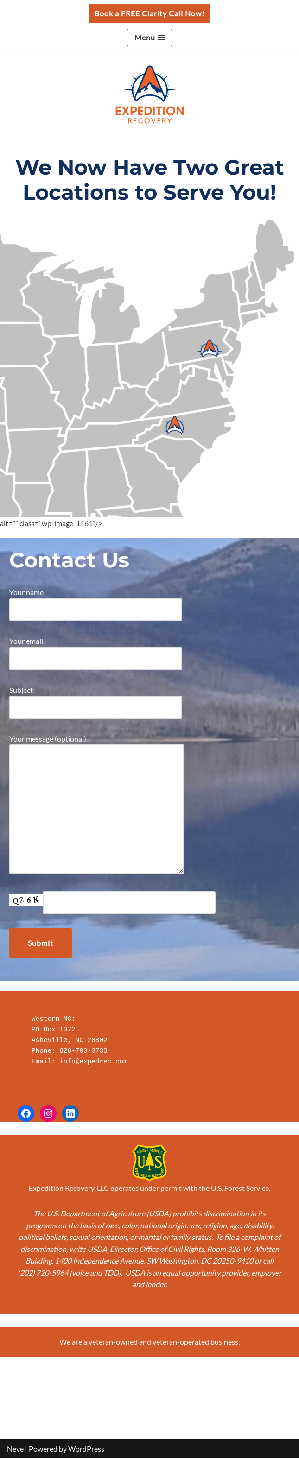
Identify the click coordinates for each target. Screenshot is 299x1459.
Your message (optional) (96, 805)
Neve (15, 1449)
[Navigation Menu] (149, 37)
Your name (95, 601)
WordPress (86, 1449)
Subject (95, 698)
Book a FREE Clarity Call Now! (149, 13)
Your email (95, 649)
